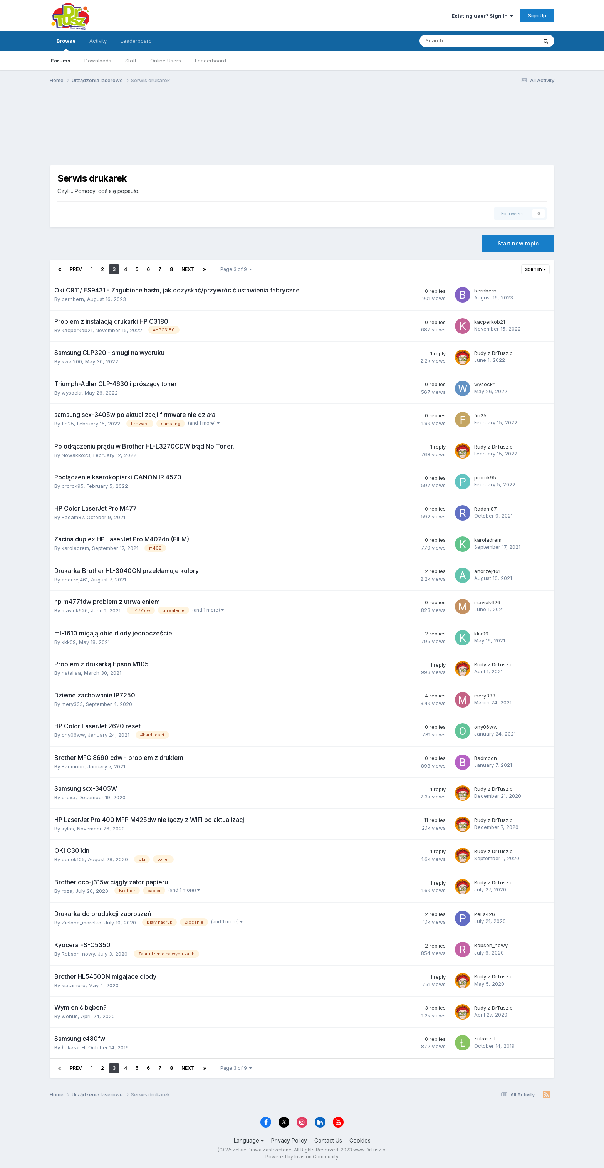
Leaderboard (210, 60)
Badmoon (73, 766)
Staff (130, 60)
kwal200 (72, 361)
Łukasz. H (73, 1047)
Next (188, 269)
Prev (76, 269)
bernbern (73, 299)
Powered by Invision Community (302, 1157)
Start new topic (518, 243)
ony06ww (73, 735)
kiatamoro (74, 985)
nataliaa (71, 673)
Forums (60, 60)
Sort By (535, 269)
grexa (69, 797)
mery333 (72, 704)
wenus (70, 1016)
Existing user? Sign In (482, 16)
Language (249, 1140)
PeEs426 (484, 914)
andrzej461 (75, 579)
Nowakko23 (76, 455)
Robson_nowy (78, 954)
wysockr (72, 393)
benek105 (73, 859)
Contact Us (328, 1140)
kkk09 (69, 642)
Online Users (165, 60)
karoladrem (75, 548)
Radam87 (73, 517)
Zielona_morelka (81, 922)
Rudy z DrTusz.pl (494, 353)
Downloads (97, 60)
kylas (68, 828)
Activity (98, 41)
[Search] (458, 41)
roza (67, 891)
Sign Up (537, 15)
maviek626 (75, 610)
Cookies (360, 1140)
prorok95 (73, 486)
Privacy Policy (289, 1140)
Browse (66, 44)
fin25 (68, 423)
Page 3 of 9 (236, 269)
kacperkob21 (77, 330)
